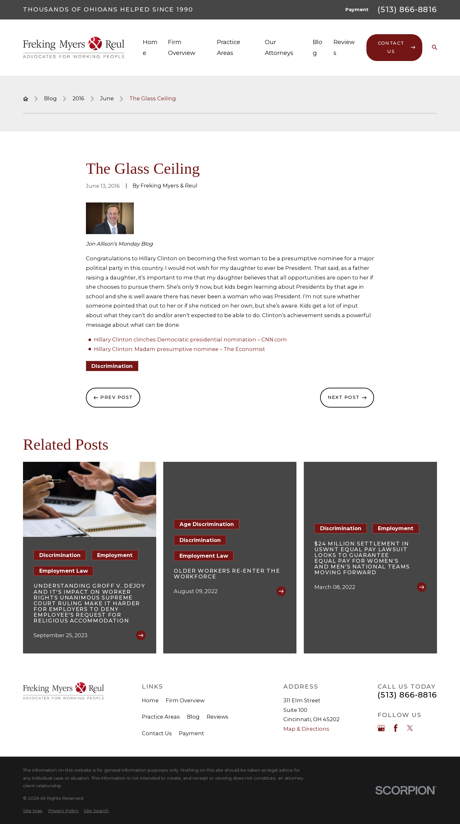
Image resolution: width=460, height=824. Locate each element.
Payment (356, 9)
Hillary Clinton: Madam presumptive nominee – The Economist (179, 349)
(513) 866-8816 (407, 9)
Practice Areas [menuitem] (228, 47)
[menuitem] (32, 811)
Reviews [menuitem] (344, 47)
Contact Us (157, 733)
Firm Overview (185, 700)
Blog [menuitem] (317, 47)
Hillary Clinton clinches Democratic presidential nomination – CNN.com (190, 339)
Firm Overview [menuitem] (181, 47)
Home (150, 700)
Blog (193, 716)
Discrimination (112, 366)
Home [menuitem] (150, 47)
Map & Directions (306, 729)
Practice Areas (161, 716)
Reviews (217, 716)
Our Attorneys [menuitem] (279, 47)
